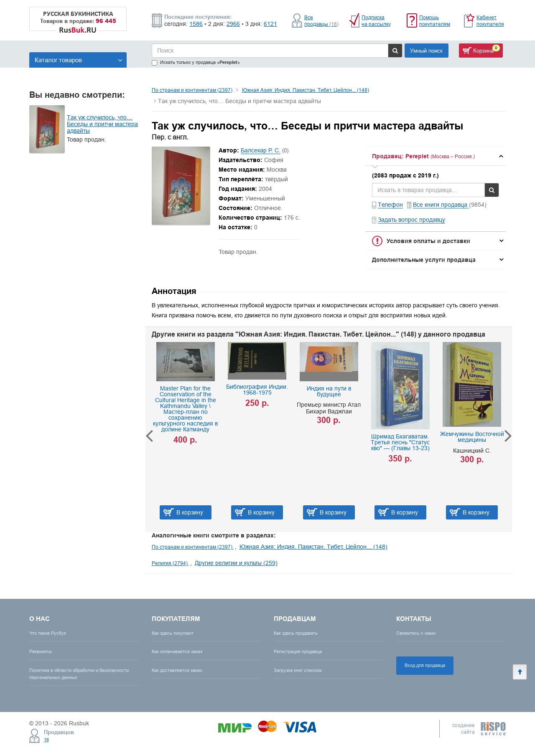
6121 (270, 23)
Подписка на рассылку (376, 20)
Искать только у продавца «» (196, 62)
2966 (233, 23)
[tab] (435, 156)
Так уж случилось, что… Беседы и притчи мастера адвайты (102, 124)
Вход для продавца (425, 665)
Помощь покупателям (434, 20)
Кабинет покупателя (490, 20)
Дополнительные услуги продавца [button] (424, 259)
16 (46, 739)
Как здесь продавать (296, 633)
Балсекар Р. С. (260, 150)
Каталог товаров (78, 59)
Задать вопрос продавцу (411, 219)
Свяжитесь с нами (416, 633)
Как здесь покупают (173, 633)
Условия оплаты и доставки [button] (428, 241)
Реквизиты (40, 651)
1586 (196, 23)
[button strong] (435, 156)
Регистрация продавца (298, 651)
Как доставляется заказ (177, 670)
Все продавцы (321, 20)
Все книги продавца (441, 204)
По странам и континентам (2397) (192, 90)
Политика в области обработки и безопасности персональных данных (79, 673)
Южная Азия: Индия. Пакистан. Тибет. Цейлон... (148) (305, 90)
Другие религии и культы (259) (236, 563)
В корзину (189, 512)
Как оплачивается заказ (177, 651)
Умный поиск (426, 50)
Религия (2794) (170, 563)
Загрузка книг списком (298, 670)
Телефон (390, 204)
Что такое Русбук (47, 633)
